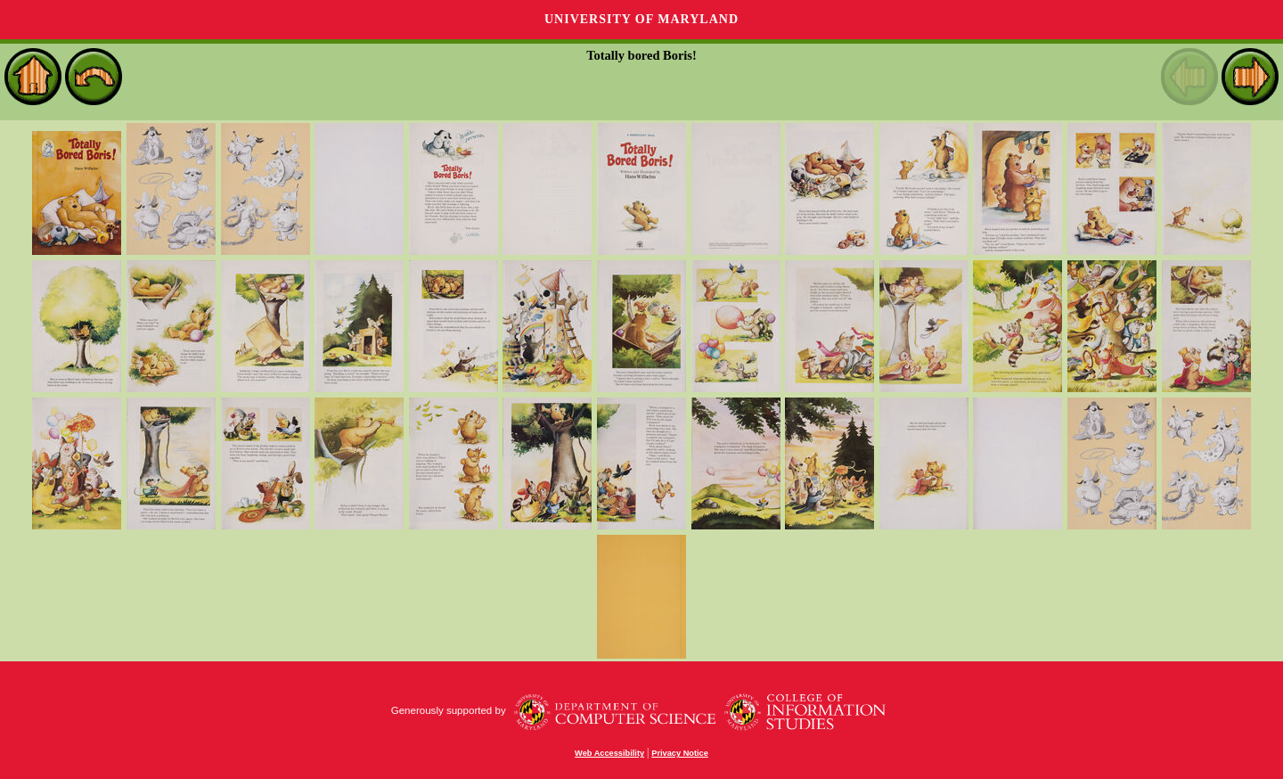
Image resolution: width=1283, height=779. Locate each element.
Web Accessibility (609, 753)
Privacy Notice (679, 753)
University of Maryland (641, 19)
